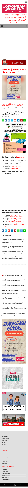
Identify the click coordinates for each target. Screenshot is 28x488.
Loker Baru (4, 268)
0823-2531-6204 (16, 166)
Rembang (8, 105)
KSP (23, 104)
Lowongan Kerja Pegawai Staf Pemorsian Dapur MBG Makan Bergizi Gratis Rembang (14, 279)
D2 (20, 103)
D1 (18, 103)
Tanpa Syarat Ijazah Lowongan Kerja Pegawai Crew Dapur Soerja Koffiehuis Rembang (15, 15)
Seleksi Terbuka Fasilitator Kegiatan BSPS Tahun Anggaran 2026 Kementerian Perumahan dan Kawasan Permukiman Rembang (14, 292)
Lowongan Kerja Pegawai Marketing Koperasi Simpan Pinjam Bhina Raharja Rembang (12, 258)
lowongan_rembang (16, 218)
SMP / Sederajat (5, 438)
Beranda (14, 268)
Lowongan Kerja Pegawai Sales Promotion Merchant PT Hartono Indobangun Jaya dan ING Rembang (13, 241)
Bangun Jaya (8, 103)
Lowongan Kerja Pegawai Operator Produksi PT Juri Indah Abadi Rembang (14, 314)
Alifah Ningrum (14, 168)
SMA (12, 105)
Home (3, 103)
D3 (22, 103)
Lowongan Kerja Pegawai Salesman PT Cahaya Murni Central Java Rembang (12, 252)
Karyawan (8, 104)
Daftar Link (4, 463)
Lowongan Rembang (16, 220)
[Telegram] (9, 120)
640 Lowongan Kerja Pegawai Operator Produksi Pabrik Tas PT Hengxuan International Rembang (14, 308)
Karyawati (13, 104)
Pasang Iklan (5, 461)
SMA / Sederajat (5, 440)
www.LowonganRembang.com (17, 223)
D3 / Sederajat (5, 442)
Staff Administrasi (18, 105)
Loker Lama (23, 268)
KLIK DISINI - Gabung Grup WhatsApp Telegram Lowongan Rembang (15, 21)
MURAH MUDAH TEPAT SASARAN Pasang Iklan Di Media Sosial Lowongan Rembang (15, 18)
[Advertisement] (14, 43)
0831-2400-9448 (15, 215)
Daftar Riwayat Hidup (6, 457)
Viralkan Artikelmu (6, 475)
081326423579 (16, 165)
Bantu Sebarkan (5, 477)
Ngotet (3, 105)
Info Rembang (5, 452)
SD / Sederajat (5, 436)
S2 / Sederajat (5, 446)
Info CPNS (4, 469)
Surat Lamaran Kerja (6, 455)
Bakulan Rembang (6, 479)
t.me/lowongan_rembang (16, 216)
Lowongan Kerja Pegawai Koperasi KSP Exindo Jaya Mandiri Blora (12, 246)
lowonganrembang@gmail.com (16, 221)
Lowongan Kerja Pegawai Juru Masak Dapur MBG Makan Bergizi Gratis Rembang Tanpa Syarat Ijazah (13, 285)
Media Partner (5, 459)
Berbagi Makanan (6, 473)
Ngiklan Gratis (5, 471)
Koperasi (19, 104)
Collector (14, 103)
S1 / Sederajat (5, 444)
